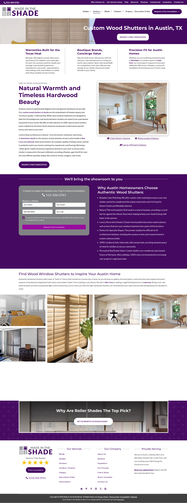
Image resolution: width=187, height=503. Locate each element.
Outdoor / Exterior (67, 468)
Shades (62, 459)
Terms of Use (114, 497)
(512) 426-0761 (37, 477)
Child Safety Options (120, 138)
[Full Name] (37, 204)
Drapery (62, 472)
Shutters (63, 463)
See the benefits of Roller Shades (92, 421)
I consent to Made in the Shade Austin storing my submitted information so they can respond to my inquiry (54, 219)
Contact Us (178, 2)
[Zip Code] (70, 211)
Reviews (144, 2)
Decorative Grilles (67, 477)
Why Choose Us (98, 2)
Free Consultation (35, 470)
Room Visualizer (105, 477)
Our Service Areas (114, 2)
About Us (134, 2)
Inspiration (167, 2)
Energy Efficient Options (134, 145)
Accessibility (125, 497)
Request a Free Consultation (34, 165)
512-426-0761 (56, 195)
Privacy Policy (103, 497)
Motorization (65, 482)
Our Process (103, 468)
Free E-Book (103, 472)
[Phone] (37, 211)
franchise (120, 499)
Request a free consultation (133, 37)
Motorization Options (148, 138)
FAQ (126, 2)
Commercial (155, 2)
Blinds (62, 454)
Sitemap (134, 497)
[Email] (70, 204)
